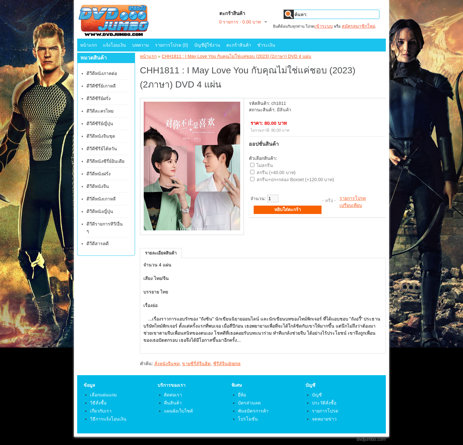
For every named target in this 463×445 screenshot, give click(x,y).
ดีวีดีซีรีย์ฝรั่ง (98, 98)
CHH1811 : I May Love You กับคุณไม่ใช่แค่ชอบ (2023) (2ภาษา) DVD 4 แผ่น (236, 56)
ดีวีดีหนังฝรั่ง (98, 173)
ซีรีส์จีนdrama (227, 363)
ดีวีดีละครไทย (99, 111)
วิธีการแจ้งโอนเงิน (108, 419)
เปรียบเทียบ (351, 205)
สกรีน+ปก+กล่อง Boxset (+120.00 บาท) (295, 179)
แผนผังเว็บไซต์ (178, 410)
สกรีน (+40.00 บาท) (276, 172)
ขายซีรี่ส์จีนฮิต (196, 363)
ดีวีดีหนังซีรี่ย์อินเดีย (105, 161)
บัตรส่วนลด (249, 402)
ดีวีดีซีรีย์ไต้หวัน (101, 148)
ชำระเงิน (266, 45)
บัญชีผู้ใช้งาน (207, 45)
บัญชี (317, 394)
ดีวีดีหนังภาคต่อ (101, 73)
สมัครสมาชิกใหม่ (358, 26)
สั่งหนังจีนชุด (167, 363)
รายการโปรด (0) (171, 45)
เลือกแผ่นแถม (103, 394)
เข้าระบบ (323, 26)
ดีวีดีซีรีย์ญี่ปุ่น (99, 123)
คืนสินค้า (173, 402)
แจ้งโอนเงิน (114, 45)
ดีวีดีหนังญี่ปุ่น (99, 211)
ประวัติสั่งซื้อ (324, 402)
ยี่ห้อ (242, 394)
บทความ (140, 45)
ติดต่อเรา (173, 394)
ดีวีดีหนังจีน (97, 186)
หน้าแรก (88, 45)
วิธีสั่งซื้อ (98, 402)
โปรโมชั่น (248, 419)
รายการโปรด (353, 198)
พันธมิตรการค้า (253, 410)
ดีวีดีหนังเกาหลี (101, 198)
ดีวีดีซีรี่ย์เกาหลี (101, 85)
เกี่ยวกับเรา (101, 410)
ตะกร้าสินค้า (238, 45)
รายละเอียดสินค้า (161, 253)
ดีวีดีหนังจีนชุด (100, 136)
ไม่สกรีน (265, 165)
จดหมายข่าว (324, 419)
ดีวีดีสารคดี (97, 243)
